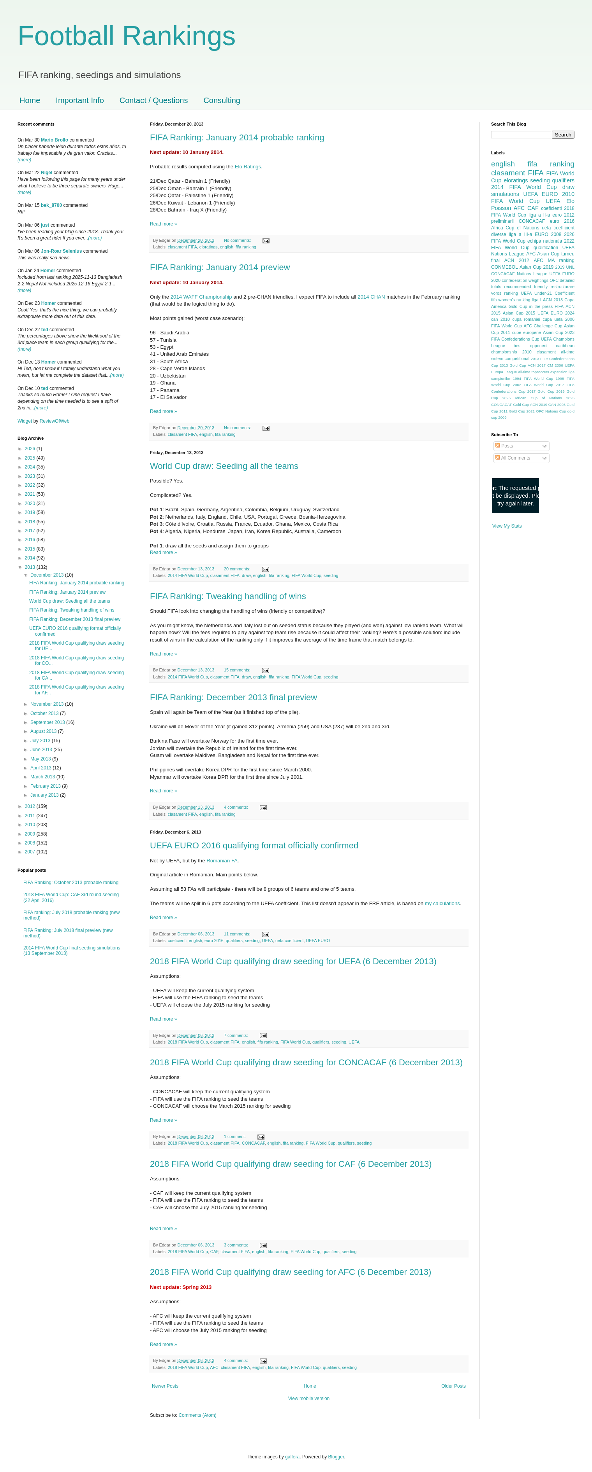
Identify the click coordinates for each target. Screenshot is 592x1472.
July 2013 (41, 740)
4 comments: (236, 807)
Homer (48, 270)
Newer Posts (165, 1386)
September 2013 (48, 722)
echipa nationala (544, 241)
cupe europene (526, 332)
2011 (31, 815)
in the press (541, 306)
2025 (31, 458)
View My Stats (507, 526)
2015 (31, 549)
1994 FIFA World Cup (533, 378)
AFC (214, 1367)
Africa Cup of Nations (515, 228)
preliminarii (502, 221)
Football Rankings (127, 36)
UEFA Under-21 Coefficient (547, 293)
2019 (31, 512)
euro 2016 (214, 940)
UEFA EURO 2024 (555, 313)
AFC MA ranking (554, 260)
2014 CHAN (371, 297)
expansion (558, 372)
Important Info (80, 100)
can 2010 (500, 319)
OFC (554, 280)
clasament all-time (555, 352)
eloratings (208, 247)
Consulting (221, 100)
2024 (31, 467)
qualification (546, 247)
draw (246, 575)
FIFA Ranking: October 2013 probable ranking (70, 882)
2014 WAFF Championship (201, 297)
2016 (31, 539)
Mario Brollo (54, 140)
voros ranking (504, 293)
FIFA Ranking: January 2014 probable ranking (237, 137)
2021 (31, 494)
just (45, 225)
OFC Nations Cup (551, 411)
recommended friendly (526, 286)
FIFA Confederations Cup (515, 339)
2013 (31, 567)
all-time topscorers (533, 372)
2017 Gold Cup (540, 391)
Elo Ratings (248, 167)
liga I (536, 299)
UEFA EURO (318, 940)
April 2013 (41, 768)
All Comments (512, 458)
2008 (31, 843)
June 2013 (41, 749)
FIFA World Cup (306, 575)
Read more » (163, 224)
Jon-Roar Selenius (61, 251)
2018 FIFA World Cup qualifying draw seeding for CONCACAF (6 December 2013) (306, 1062)
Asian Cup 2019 (536, 267)
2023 (31, 476)
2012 (31, 806)
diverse (498, 234)
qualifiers (234, 940)
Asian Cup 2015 (519, 313)
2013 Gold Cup (513, 365)
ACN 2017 (537, 365)
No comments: (238, 240)
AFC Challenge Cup (542, 325)
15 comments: (238, 670)
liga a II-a (539, 215)
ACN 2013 (553, 299)
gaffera (292, 1457)
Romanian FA (222, 861)
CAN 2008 (557, 404)
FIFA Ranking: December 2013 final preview (233, 697)
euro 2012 (563, 215)
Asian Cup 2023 (558, 332)
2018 (31, 521)
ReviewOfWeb (54, 421)
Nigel (46, 172)
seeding (331, 575)
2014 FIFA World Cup (188, 575)
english (226, 247)
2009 (31, 834)
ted (44, 329)
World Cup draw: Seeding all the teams (224, 466)
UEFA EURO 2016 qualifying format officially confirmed (254, 845)
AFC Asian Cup (542, 254)
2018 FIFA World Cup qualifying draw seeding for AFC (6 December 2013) (290, 1272)
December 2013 (47, 575)
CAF (214, 1251)
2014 (31, 558)
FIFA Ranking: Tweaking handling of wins (228, 596)
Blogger (336, 1457)
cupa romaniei (526, 319)
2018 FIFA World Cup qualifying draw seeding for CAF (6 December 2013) (291, 1164)
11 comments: (238, 934)
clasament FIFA (182, 247)
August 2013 (44, 731)
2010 (31, 824)
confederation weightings (525, 280)
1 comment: (235, 1136)
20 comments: (238, 568)
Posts (504, 446)
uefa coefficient (289, 940)
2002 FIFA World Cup (533, 385)
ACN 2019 (538, 404)
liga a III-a (520, 234)
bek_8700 (51, 205)
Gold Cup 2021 (522, 411)
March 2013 (43, 777)
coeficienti (177, 940)
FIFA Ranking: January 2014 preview (220, 267)
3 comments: (236, 1245)
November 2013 (47, 704)
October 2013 (45, 713)
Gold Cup (518, 306)
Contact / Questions (154, 100)
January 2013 (45, 795)
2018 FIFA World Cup (188, 1042)
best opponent (531, 345)
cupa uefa (552, 319)
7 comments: (236, 1035)
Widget (25, 421)
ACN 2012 (516, 260)
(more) (24, 160)
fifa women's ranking (510, 299)
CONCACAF (253, 1143)
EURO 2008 (548, 234)
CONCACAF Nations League (519, 273)
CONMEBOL (504, 267)
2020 (31, 503)
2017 (31, 530)
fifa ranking (246, 247)
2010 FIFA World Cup (532, 197)
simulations (505, 194)
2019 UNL (564, 267)
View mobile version (309, 1398)
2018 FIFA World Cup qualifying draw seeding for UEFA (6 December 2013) (293, 961)
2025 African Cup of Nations (532, 398)
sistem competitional (510, 358)
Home (29, 100)
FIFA (559, 306)
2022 (31, 485)
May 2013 (41, 759)
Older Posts (453, 1386)
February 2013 (46, 786)
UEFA (267, 940)
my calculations (442, 903)
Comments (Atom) (197, 1415)
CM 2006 (555, 365)
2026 (31, 448)
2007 (31, 852)
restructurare (562, 286)
